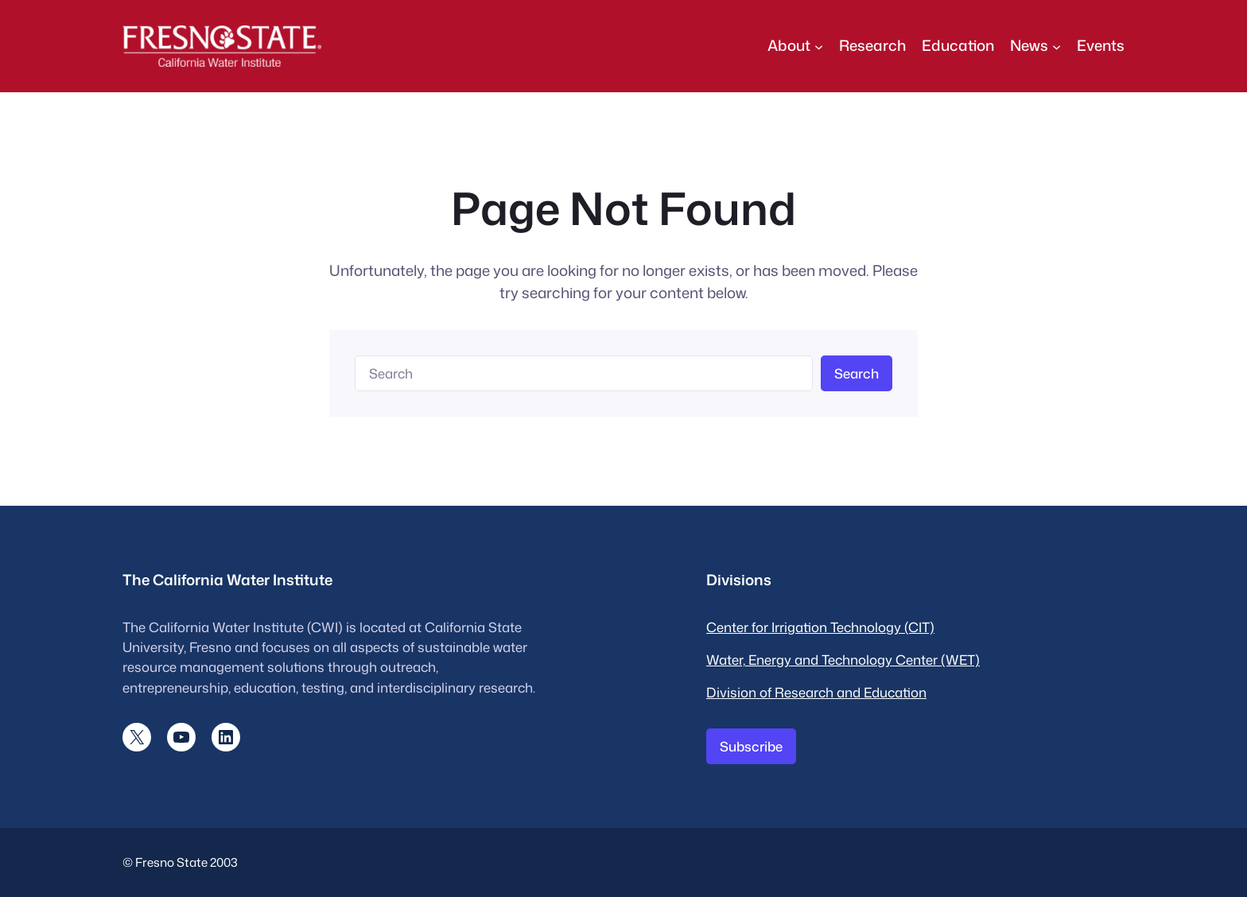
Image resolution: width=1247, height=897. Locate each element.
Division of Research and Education (816, 692)
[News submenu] (1056, 45)
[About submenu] (818, 45)
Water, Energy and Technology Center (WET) (843, 659)
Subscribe (751, 746)
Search (856, 373)
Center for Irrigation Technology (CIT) (820, 627)
